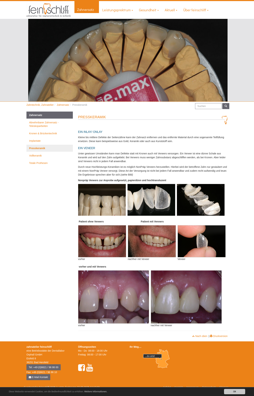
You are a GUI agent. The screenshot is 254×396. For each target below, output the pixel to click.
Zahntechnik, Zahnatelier (40, 104)
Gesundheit (149, 10)
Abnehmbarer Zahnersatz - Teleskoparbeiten (44, 124)
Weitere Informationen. (95, 391)
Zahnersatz (86, 9)
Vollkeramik (35, 155)
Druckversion (219, 336)
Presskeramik (37, 148)
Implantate (35, 140)
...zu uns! (150, 356)
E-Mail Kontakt (38, 377)
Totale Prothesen (38, 163)
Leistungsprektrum (117, 10)
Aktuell (171, 10)
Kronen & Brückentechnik (43, 133)
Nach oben (199, 336)
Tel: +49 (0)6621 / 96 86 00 (43, 367)
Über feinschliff (195, 10)
